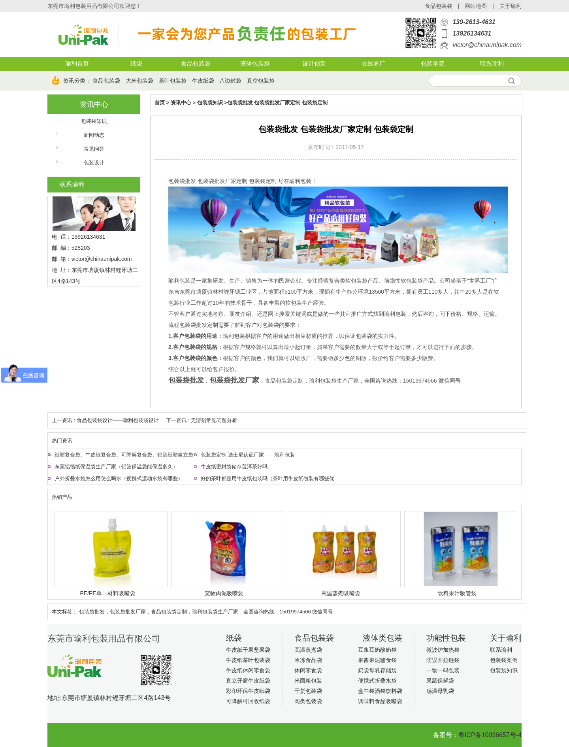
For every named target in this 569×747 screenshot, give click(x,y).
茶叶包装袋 (173, 80)
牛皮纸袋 (203, 80)
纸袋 (136, 63)
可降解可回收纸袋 (248, 701)
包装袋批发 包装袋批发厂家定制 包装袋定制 (277, 103)
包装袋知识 (94, 121)
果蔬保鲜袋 (440, 680)
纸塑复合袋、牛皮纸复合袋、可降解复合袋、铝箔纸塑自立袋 (124, 455)
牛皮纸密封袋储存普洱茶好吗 (234, 467)
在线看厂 (373, 63)
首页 (159, 103)
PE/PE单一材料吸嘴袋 (107, 593)
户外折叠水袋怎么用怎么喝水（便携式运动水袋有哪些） (119, 478)
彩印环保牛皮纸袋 (248, 691)
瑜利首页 (77, 63)
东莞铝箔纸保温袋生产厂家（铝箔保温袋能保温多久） (116, 467)
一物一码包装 (443, 670)
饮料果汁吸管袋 (457, 593)
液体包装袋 (255, 63)
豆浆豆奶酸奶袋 (377, 650)
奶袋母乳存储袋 (377, 670)
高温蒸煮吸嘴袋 (340, 593)
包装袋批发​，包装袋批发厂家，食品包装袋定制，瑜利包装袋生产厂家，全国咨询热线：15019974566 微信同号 (206, 612)
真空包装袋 (261, 80)
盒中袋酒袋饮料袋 (380, 691)
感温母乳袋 (440, 691)
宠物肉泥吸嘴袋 (224, 593)
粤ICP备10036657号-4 (490, 735)
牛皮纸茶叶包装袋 (248, 660)
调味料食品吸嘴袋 (380, 701)
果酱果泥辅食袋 (377, 660)
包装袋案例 (504, 660)
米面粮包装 (308, 680)
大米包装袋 (139, 80)
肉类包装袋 (308, 701)
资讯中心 (94, 104)
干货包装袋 (308, 691)
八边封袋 (230, 80)
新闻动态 (94, 135)
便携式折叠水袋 (377, 680)
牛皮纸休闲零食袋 (248, 670)
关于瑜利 (510, 6)
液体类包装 (382, 638)
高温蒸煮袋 (308, 650)
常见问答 (94, 149)
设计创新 (314, 63)
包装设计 (94, 163)
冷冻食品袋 (308, 660)
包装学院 (433, 63)
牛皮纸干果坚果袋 (248, 650)
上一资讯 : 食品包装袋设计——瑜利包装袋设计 (105, 420)
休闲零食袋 (308, 670)
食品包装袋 (438, 6)
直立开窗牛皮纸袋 (248, 680)
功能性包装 (446, 638)
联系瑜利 (492, 63)
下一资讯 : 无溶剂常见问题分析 (201, 420)
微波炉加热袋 (443, 650)
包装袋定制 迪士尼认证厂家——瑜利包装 (248, 455)
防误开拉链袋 (443, 660)
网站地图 (476, 6)
